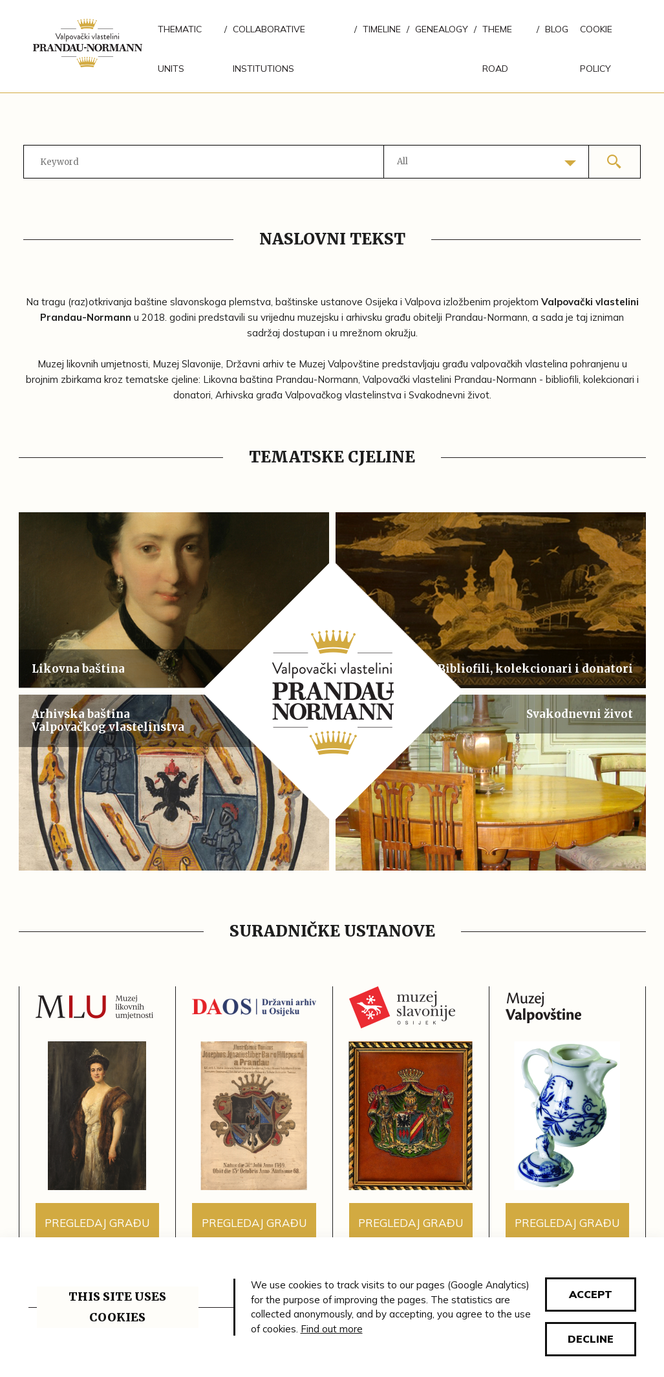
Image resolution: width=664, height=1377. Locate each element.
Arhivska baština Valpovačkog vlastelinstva (108, 720)
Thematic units (180, 48)
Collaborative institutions (269, 48)
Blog (556, 29)
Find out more (332, 1329)
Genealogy (441, 29)
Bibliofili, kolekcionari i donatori (535, 669)
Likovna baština (78, 669)
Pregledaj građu (97, 1223)
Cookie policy (596, 48)
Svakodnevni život (579, 714)
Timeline (382, 29)
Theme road (497, 48)
